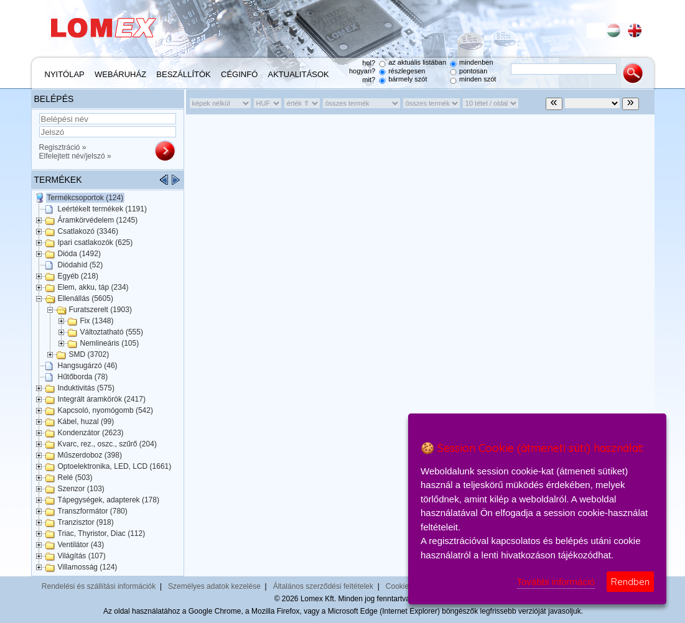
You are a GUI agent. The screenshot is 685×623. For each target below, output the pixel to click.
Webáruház (120, 74)
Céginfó (239, 74)
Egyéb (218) (78, 276)
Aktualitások (298, 74)
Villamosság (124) (88, 567)
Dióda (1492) (79, 253)
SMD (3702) (89, 354)
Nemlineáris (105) (109, 343)
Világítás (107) (82, 555)
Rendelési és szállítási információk (99, 586)
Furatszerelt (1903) (100, 309)
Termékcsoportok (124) (85, 197)
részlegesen (406, 71)
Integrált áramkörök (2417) (102, 399)
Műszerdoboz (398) (90, 455)
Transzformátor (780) (93, 511)
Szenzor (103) (81, 488)
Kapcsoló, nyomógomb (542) (105, 410)
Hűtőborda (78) (83, 376)
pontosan (473, 71)
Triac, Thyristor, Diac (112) (102, 533)
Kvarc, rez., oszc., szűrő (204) (107, 444)
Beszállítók (183, 74)
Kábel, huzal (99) (86, 421)
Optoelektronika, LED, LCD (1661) (115, 466)
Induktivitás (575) (86, 388)
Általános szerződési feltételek (323, 586)
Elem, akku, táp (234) (93, 287)
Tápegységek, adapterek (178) (108, 500)
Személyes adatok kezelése (214, 586)
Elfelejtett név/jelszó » (75, 156)
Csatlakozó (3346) (88, 231)
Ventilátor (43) (81, 544)
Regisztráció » (62, 147)
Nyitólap (65, 74)
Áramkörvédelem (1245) (98, 220)
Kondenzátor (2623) (91, 432)
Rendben (630, 582)
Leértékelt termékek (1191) (102, 209)
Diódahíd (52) (80, 265)
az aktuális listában (417, 62)
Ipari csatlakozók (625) (95, 242)
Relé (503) (75, 477)
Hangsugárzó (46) (88, 365)
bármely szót (407, 79)
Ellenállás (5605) (85, 298)
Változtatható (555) (111, 332)
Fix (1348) (97, 320)
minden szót (477, 79)
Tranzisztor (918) (86, 522)
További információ (556, 581)
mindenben (476, 62)
